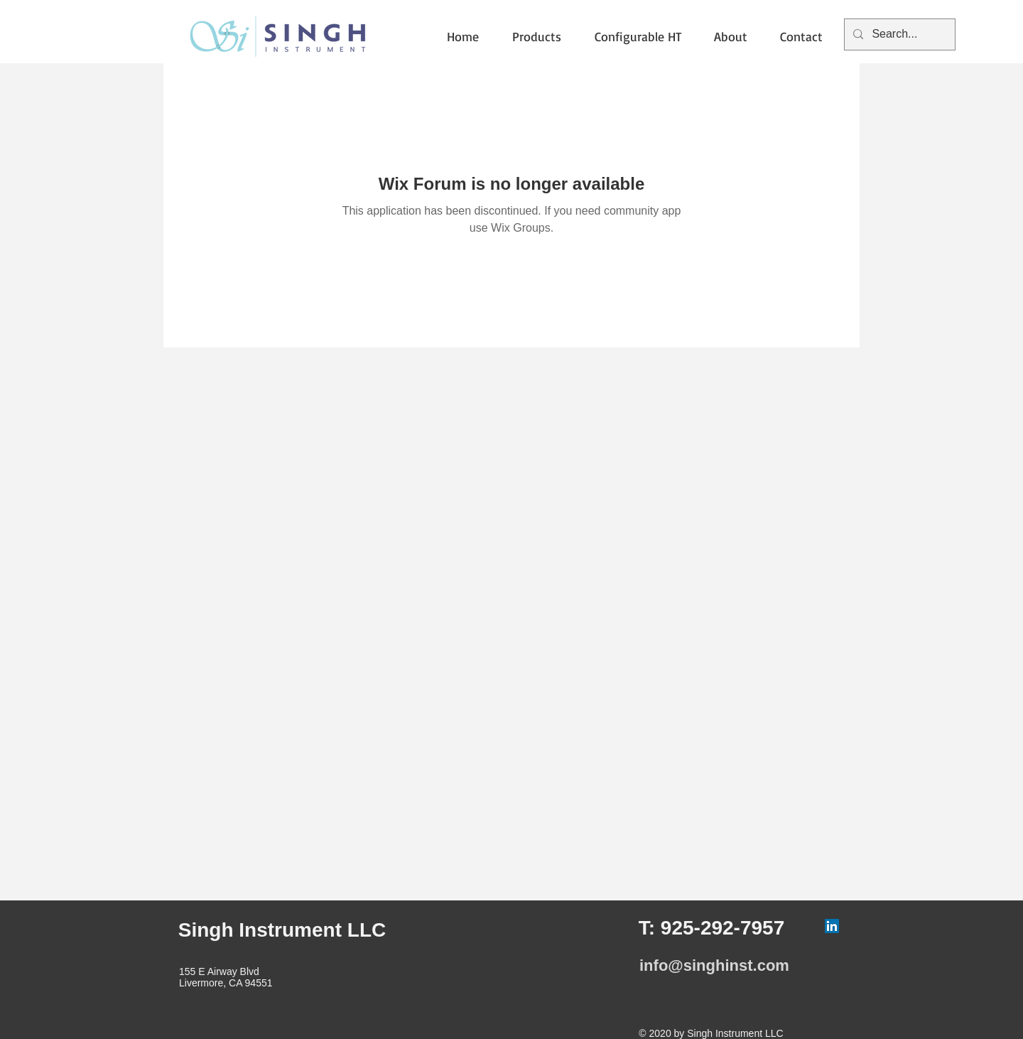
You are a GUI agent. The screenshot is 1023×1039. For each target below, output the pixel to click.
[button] (543, 36)
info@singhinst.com (714, 965)
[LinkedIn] (832, 926)
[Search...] (898, 34)
